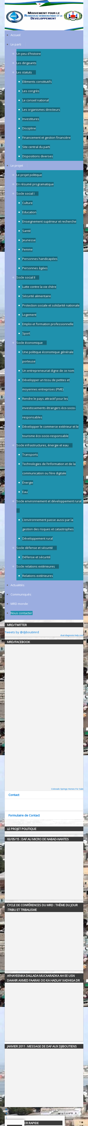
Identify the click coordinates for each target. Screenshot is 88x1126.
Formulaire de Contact (24, 815)
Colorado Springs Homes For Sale (67, 789)
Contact (13, 795)
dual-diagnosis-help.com (71, 635)
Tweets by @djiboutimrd (22, 632)
